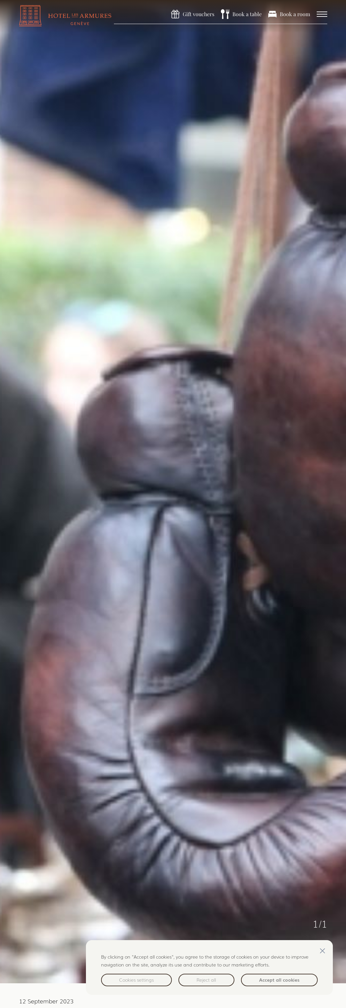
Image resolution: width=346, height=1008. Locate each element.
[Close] (322, 951)
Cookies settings (136, 979)
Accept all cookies (279, 979)
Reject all (206, 979)
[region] (209, 967)
